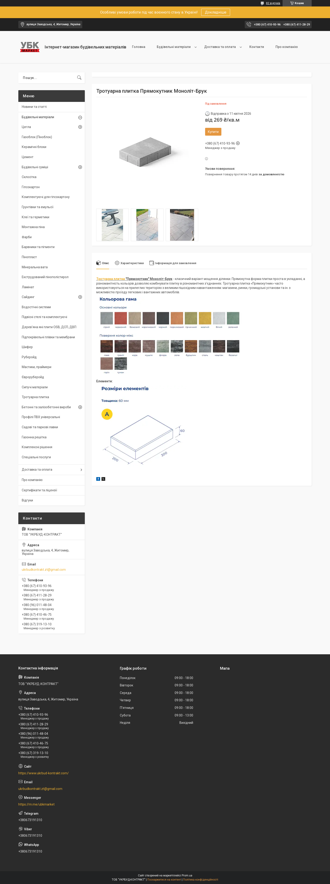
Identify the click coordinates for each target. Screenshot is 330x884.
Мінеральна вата (35, 267)
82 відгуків (273, 3)
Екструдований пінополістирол (45, 277)
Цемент (27, 157)
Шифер (27, 347)
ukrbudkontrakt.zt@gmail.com (44, 569)
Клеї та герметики (35, 217)
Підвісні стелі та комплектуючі (44, 317)
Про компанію (286, 47)
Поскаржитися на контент (164, 879)
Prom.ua (187, 875)
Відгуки (27, 500)
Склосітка (29, 177)
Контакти (256, 47)
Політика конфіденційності (200, 879)
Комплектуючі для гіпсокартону (46, 197)
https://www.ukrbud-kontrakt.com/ (43, 773)
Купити (213, 132)
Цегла (26, 127)
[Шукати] (79, 77)
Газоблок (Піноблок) (37, 137)
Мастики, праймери (36, 367)
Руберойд (29, 357)
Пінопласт (29, 257)
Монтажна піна (33, 227)
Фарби (27, 237)
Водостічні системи (36, 307)
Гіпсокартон (31, 187)
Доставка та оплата (220, 47)
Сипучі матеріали (35, 387)
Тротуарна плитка (110, 279)
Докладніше (215, 12)
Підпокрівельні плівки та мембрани (48, 337)
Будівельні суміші (35, 167)
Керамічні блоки (34, 147)
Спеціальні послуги (36, 457)
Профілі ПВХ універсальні (41, 417)
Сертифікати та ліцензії (39, 490)
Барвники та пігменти (38, 247)
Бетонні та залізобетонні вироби (46, 407)
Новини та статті (34, 107)
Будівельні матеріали (174, 47)
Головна (138, 47)
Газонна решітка (34, 437)
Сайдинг (28, 297)
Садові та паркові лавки (40, 427)
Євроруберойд (33, 377)
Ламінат (28, 287)
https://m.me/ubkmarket (36, 804)
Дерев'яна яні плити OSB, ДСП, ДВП (49, 327)
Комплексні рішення (37, 447)
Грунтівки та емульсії (37, 207)
